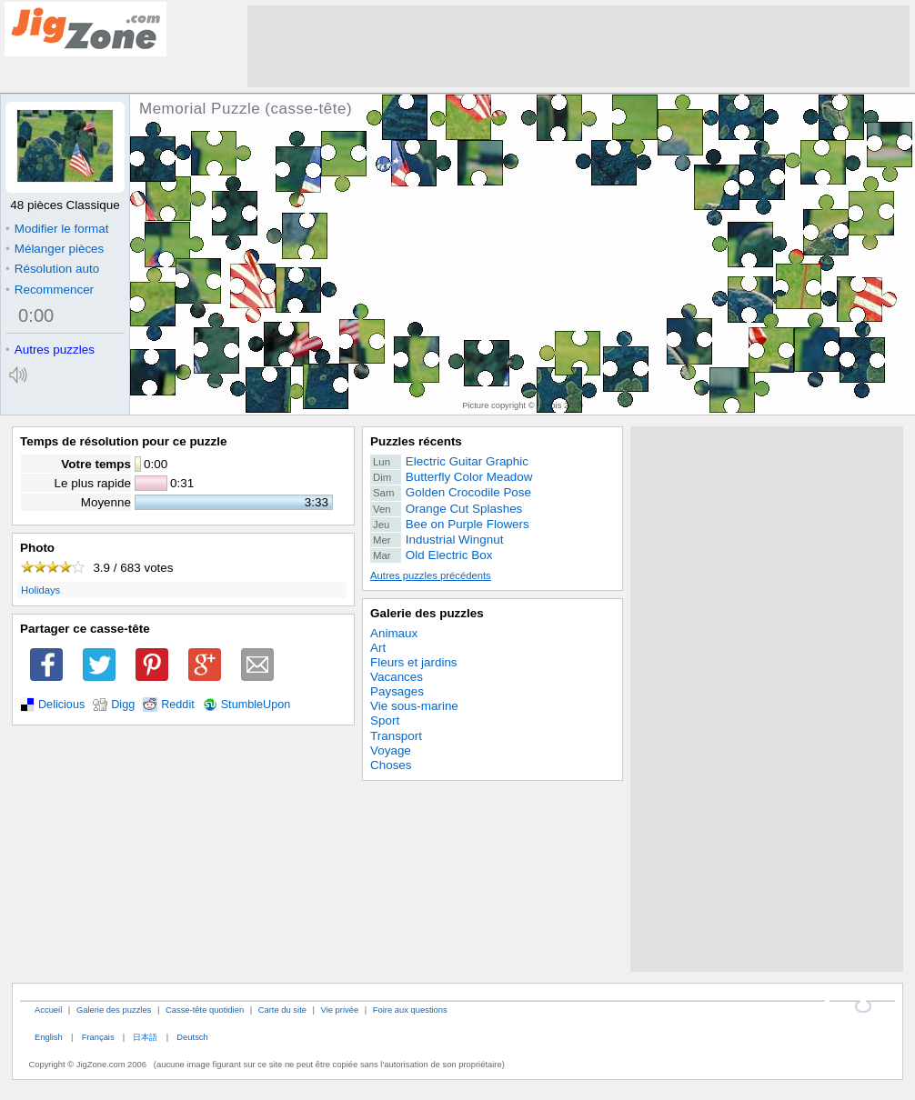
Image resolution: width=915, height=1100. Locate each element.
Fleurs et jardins (414, 662)
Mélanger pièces (54, 248)
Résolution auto (52, 268)
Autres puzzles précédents (430, 575)
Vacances (396, 677)
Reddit (178, 704)
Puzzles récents (416, 441)
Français (98, 1037)
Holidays (40, 590)
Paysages (397, 691)
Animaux (393, 633)
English (49, 1037)
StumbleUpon (256, 704)
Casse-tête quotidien (205, 1010)
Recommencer (49, 289)
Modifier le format (57, 228)
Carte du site (282, 1010)
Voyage (390, 750)
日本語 (145, 1037)
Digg (123, 704)
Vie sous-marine (414, 706)
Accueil (48, 1010)
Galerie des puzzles (427, 613)
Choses (391, 765)
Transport (396, 736)
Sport (384, 720)
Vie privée (340, 1010)
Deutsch (191, 1037)
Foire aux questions (410, 1010)
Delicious (61, 704)
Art (378, 648)
